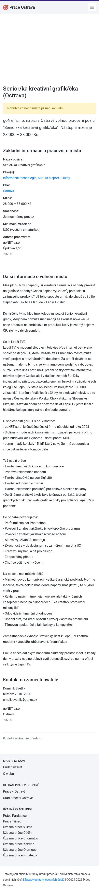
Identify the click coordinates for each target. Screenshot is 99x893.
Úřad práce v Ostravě (18, 798)
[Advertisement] (49, 52)
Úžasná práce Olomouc (20, 850)
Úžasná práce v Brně (17, 827)
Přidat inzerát (12, 767)
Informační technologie (19, 178)
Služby (65, 178)
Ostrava (8, 191)
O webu (8, 774)
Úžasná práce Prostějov (20, 855)
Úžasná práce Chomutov (20, 838)
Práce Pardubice (15, 816)
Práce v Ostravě (14, 791)
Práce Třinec (12, 821)
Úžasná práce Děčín (17, 833)
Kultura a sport (48, 178)
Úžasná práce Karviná (18, 844)
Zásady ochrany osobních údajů (45, 879)
